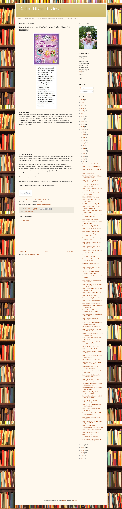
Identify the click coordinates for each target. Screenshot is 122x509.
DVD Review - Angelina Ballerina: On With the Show (91, 342)
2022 (82, 108)
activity (25, 211)
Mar (84, 156)
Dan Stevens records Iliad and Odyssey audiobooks (90, 367)
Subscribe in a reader (46, 202)
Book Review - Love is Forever (90, 432)
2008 (82, 458)
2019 (82, 116)
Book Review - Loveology (89, 295)
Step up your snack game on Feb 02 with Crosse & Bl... (92, 185)
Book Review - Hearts (88, 173)
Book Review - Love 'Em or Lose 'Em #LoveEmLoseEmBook (92, 215)
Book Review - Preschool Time (90, 231)
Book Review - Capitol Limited (90, 226)
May (84, 151)
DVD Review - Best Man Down (91, 349)
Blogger (75, 500)
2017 (82, 121)
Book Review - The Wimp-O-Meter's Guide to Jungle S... (92, 193)
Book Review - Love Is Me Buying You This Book (91, 405)
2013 (82, 445)
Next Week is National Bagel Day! (91, 204)
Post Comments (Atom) (32, 254)
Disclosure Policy (72, 18)
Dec (84, 132)
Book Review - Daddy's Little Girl (91, 292)
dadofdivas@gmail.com (44, 204)
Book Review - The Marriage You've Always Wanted (92, 211)
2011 (82, 450)
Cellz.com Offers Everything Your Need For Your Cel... (91, 330)
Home (19, 18)
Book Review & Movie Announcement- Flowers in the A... (92, 426)
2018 (82, 119)
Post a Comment (25, 220)
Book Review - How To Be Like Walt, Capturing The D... (92, 422)
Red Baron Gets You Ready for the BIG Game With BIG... (91, 363)
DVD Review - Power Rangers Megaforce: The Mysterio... (90, 435)
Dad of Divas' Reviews (40, 8)
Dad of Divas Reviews (41, 200)
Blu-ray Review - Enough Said (90, 346)
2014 (82, 129)
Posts (82, 88)
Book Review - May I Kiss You (90, 219)
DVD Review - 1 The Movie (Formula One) (90, 401)
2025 (82, 100)
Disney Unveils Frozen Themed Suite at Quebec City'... (92, 334)
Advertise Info (29, 18)
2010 (82, 453)
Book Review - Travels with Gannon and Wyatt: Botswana (92, 255)
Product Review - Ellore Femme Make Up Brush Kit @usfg (91, 310)
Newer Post (23, 251)
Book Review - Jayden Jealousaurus (92, 300)
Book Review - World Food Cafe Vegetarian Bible (91, 200)
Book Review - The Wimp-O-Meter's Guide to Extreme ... (92, 207)
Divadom (28, 200)
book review (31, 211)
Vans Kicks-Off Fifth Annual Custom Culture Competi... (92, 384)
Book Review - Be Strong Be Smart (92, 228)
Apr (84, 153)
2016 (82, 124)
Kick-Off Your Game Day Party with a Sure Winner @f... (92, 251)
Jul (84, 145)
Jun (84, 148)
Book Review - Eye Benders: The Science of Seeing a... (91, 375)
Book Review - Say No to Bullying (91, 298)
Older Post (70, 251)
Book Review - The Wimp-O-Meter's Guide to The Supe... (92, 268)
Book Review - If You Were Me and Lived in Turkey (92, 289)
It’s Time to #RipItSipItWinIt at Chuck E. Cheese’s (90, 392)
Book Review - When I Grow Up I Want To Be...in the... (91, 243)
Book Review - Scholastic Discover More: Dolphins (92, 356)
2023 (82, 105)
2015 (82, 127)
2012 (82, 447)
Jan (84, 161)
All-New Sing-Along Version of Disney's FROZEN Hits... (91, 272)
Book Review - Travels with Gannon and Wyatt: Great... (92, 259)
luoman (64, 500)
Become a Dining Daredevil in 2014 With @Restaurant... (92, 396)
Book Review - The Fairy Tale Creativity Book (90, 234)
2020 (82, 113)
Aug (84, 143)
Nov (84, 134)
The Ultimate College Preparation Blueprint (50, 18)
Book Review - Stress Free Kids (91, 303)
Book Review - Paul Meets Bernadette (92, 164)
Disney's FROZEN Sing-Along (90, 197)
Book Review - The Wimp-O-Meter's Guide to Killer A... (92, 189)
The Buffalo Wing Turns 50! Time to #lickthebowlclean (92, 176)
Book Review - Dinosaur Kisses (91, 166)
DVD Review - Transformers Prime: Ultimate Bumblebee (92, 323)
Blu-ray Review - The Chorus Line (91, 326)
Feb (84, 159)
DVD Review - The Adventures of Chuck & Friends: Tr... (91, 440)
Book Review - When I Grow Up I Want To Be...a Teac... (91, 247)
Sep (84, 140)
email (80, 71)
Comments (83, 91)
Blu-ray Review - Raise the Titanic (91, 359)
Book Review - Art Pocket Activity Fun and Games (91, 238)
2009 (82, 455)
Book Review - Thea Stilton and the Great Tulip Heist (92, 413)
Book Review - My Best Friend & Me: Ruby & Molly (91, 380)
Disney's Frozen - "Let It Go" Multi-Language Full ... (92, 285)
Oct (84, 137)
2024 (82, 102)
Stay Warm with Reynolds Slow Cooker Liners (91, 264)
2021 (82, 110)
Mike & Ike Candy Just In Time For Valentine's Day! (92, 181)
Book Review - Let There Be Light (91, 429)
